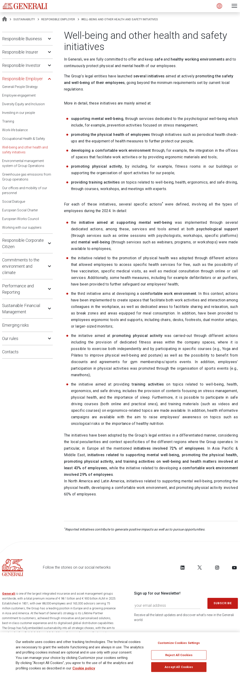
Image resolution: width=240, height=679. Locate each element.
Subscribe (223, 603)
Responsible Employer (58, 19)
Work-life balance (15, 130)
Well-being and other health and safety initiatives (25, 149)
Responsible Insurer (20, 52)
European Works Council (20, 219)
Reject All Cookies (178, 656)
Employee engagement (19, 95)
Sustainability (24, 19)
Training (8, 121)
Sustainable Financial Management (21, 308)
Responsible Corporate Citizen (23, 243)
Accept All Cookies (179, 668)
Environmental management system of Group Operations (23, 163)
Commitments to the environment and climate (20, 266)
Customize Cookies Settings (179, 644)
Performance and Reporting (18, 289)
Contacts (10, 351)
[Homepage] (4, 19)
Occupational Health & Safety (23, 139)
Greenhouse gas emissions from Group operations (26, 177)
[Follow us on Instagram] (217, 567)
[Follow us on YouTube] (234, 567)
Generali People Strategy (20, 87)
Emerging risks (15, 325)
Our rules (10, 338)
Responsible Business (22, 38)
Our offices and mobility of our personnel (24, 190)
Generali (8, 593)
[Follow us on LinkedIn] (182, 567)
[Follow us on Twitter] (199, 567)
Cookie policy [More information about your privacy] (83, 670)
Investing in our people (18, 113)
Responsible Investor (21, 65)
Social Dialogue (13, 201)
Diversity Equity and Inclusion (23, 104)
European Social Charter (20, 210)
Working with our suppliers (21, 227)
